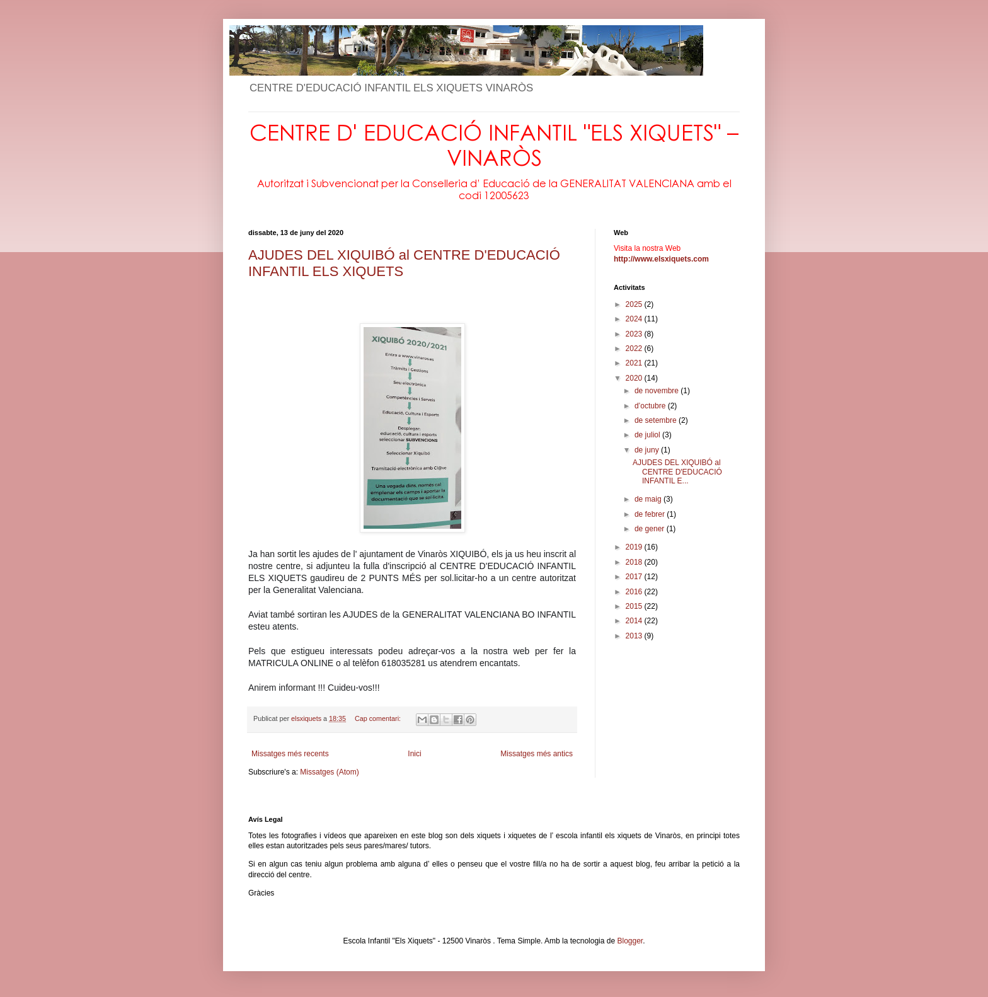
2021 (635, 363)
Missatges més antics (536, 753)
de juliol (648, 434)
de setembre (657, 420)
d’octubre (651, 405)
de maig (649, 499)
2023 (635, 334)
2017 (635, 576)
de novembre (658, 390)
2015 (635, 606)
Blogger (630, 940)
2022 (635, 348)
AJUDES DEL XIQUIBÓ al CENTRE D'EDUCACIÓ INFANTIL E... (677, 471)
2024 (635, 318)
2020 (635, 378)
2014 (635, 620)
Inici (414, 753)
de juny (648, 450)
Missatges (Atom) (329, 772)
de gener (651, 528)
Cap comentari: (379, 718)
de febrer (651, 514)
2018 (635, 562)
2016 (635, 591)
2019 (635, 547)
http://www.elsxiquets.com (661, 259)
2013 (635, 635)
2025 (635, 304)
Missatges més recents (290, 753)
